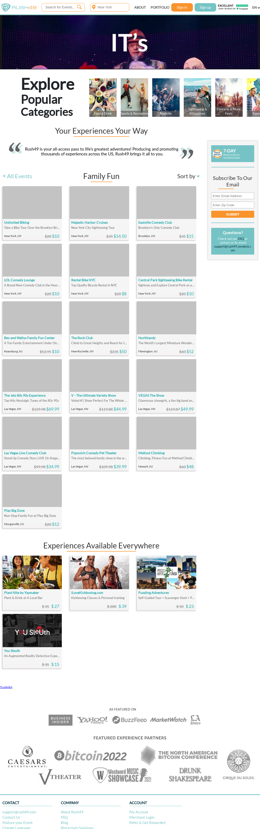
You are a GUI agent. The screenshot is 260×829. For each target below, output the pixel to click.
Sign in (182, 7)
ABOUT (140, 7)
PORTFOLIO (160, 7)
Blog (64, 822)
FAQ (241, 239)
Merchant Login (141, 817)
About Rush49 (72, 812)
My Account (138, 812)
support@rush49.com (19, 812)
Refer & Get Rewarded (147, 822)
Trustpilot (6, 687)
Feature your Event (17, 822)
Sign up (205, 7)
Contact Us (11, 817)
